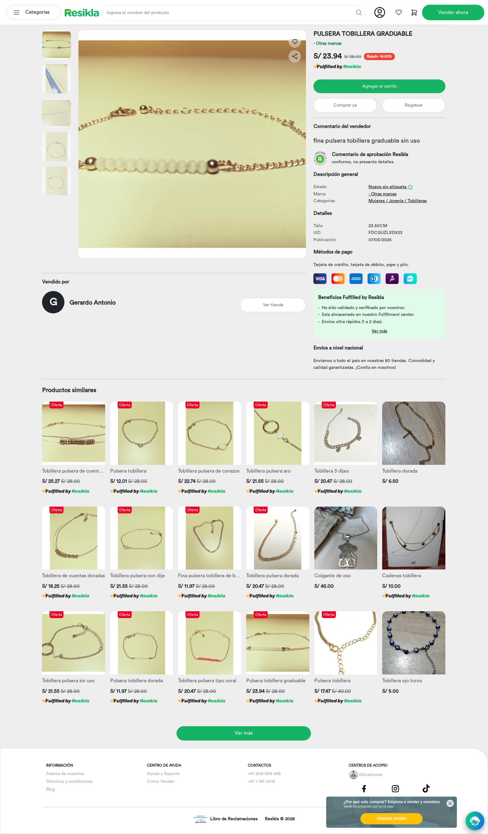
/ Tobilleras (416, 201)
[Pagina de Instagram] (395, 788)
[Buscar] (359, 12)
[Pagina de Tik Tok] (426, 788)
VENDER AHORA (392, 819)
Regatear (414, 105)
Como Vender (160, 781)
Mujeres (376, 201)
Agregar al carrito (379, 86)
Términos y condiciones (69, 781)
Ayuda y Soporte (163, 774)
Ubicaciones (370, 775)
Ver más (379, 331)
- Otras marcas (327, 43)
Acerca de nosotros (65, 774)
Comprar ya (345, 105)
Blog (50, 789)
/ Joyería (394, 201)
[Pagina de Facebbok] (364, 788)
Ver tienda (273, 305)
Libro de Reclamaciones (225, 819)
